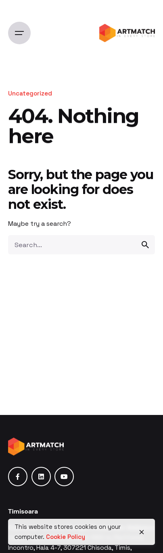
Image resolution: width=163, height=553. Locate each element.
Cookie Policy (65, 537)
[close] (141, 532)
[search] (145, 244)
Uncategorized (30, 93)
